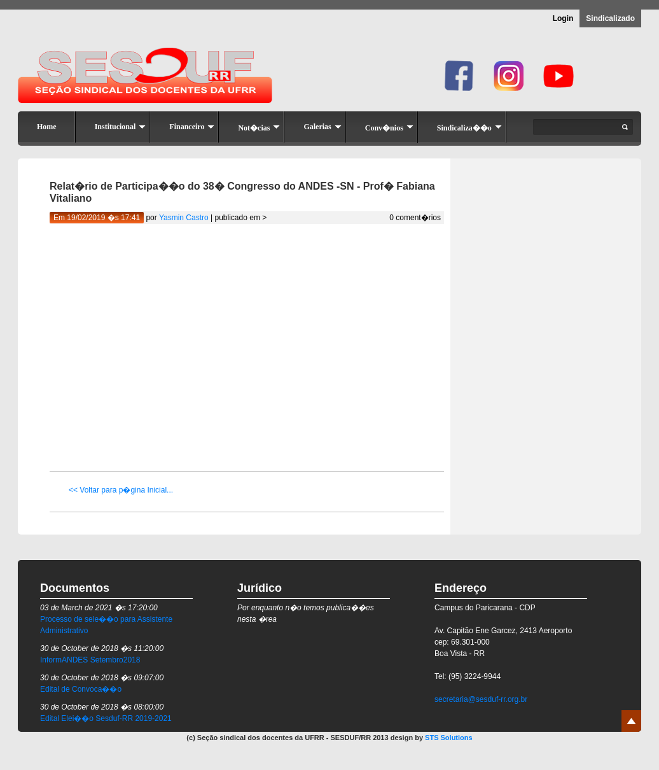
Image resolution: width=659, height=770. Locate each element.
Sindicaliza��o (469, 127)
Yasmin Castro (184, 217)
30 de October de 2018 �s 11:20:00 (101, 648)
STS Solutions (449, 737)
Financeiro (191, 126)
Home (47, 126)
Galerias (322, 126)
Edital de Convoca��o (80, 689)
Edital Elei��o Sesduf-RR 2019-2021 (106, 718)
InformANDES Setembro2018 (90, 659)
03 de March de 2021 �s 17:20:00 (99, 607)
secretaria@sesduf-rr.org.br (480, 699)
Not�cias (259, 127)
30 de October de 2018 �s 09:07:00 (101, 677)
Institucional (120, 126)
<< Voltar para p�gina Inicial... (121, 490)
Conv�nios (389, 127)
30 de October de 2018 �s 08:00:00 (101, 707)
